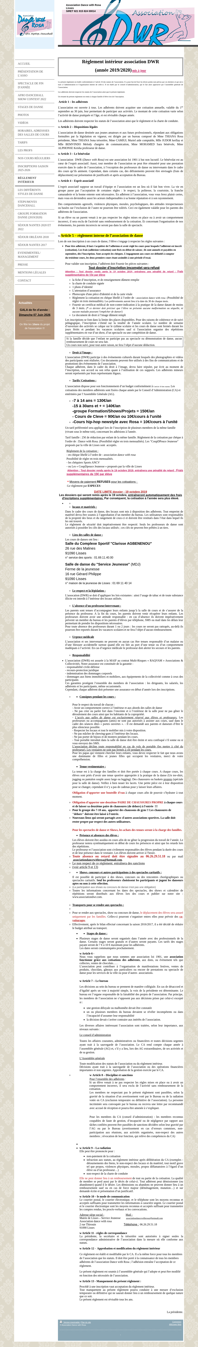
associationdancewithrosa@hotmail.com (144, 1218)
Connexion (176, 1322)
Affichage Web (175, 1324)
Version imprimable (70, 1322)
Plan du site (86, 1322)
